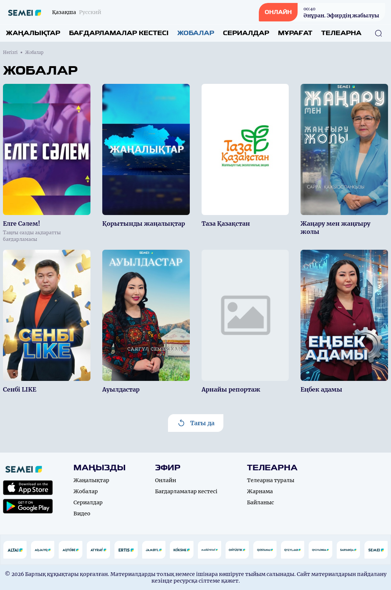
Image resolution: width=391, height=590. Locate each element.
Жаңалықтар (33, 33)
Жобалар (195, 33)
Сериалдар (246, 33)
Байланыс (260, 502)
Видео (81, 513)
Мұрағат (295, 33)
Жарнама (260, 491)
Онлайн (165, 480)
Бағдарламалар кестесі (118, 33)
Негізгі (10, 52)
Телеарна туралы (270, 480)
